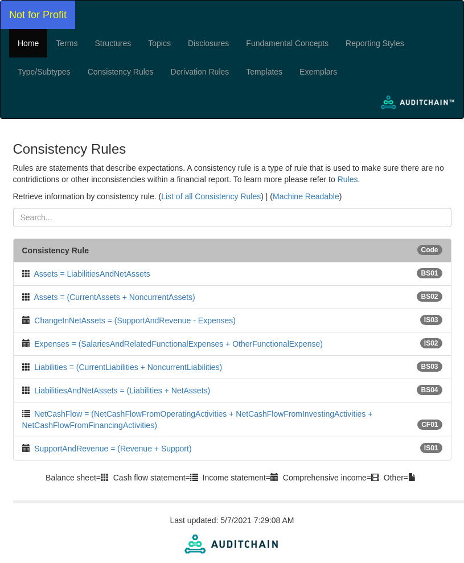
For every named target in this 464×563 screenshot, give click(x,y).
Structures (113, 43)
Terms (66, 43)
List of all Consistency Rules (211, 196)
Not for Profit (38, 14)
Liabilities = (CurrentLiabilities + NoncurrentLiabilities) (128, 367)
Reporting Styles (375, 43)
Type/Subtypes (44, 71)
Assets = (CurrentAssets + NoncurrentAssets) (114, 297)
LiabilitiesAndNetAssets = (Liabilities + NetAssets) (122, 390)
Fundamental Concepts (287, 43)
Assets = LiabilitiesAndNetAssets (92, 273)
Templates (264, 71)
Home (28, 43)
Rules (348, 179)
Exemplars (318, 71)
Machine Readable (306, 196)
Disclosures (208, 43)
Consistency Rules (121, 71)
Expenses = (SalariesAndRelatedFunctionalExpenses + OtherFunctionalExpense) (178, 343)
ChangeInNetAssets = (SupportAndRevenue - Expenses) (135, 320)
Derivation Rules (200, 71)
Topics (159, 43)
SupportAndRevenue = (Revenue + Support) (112, 448)
